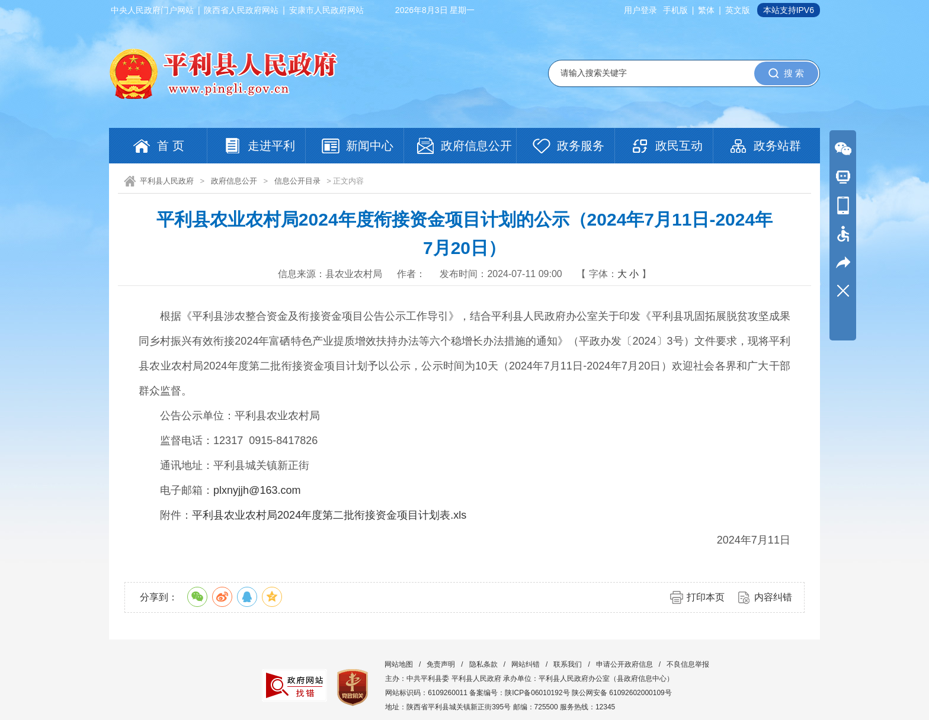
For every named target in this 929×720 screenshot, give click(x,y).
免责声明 (441, 664)
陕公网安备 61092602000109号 (622, 693)
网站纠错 (525, 664)
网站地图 (399, 664)
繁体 (706, 10)
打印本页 (706, 597)
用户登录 (640, 10)
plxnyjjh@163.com (256, 490)
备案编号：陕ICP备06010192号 (519, 693)
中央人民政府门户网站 (152, 10)
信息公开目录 (297, 180)
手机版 (675, 10)
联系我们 (567, 664)
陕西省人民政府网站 (241, 10)
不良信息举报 (688, 664)
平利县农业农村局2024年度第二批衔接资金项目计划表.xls (329, 515)
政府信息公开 (234, 180)
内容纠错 (773, 597)
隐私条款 (483, 664)
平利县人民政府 (167, 180)
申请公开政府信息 (624, 664)
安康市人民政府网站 (326, 10)
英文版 (737, 10)
